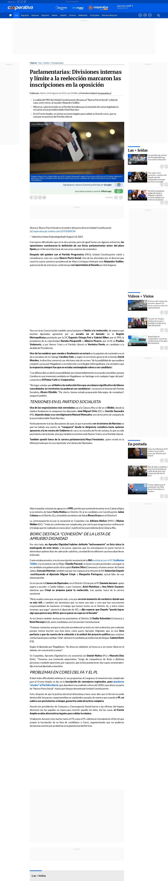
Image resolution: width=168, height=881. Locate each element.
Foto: (34, 124)
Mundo (54, 15)
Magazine (25, 15)
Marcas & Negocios (109, 15)
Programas (94, 15)
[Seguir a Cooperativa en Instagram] (25, 1)
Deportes (35, 15)
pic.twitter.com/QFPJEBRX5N (60, 231)
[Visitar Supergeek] (150, 17)
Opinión (63, 15)
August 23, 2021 (74, 236)
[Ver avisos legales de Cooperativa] (140, 17)
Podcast (72, 15)
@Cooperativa (37, 231)
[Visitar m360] (145, 17)
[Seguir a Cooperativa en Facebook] (18, 1)
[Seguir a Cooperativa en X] (21, 1)
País (16, 15)
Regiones (45, 15)
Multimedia (82, 15)
